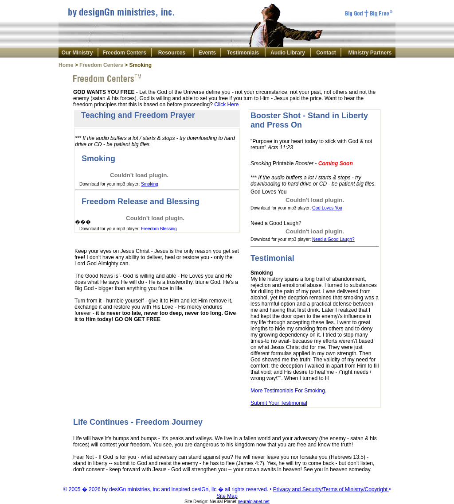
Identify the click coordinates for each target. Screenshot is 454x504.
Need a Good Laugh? (333, 239)
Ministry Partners (369, 53)
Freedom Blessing (159, 228)
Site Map (226, 496)
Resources (171, 53)
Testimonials (243, 53)
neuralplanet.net (254, 501)
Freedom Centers (124, 53)
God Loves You (327, 207)
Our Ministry (77, 53)
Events (207, 53)
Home (66, 65)
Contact (326, 53)
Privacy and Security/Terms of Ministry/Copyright (331, 489)
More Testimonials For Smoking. (288, 391)
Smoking (149, 184)
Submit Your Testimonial (278, 403)
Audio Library (287, 53)
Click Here (226, 104)
